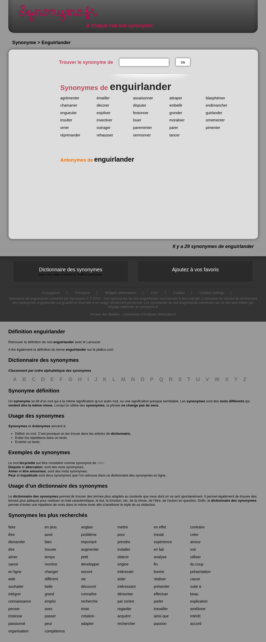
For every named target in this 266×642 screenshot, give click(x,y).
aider (121, 579)
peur (48, 624)
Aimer (13, 471)
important (89, 542)
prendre (123, 542)
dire (11, 549)
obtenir (123, 557)
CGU (154, 293)
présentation (200, 572)
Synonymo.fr (61, 14)
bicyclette (27, 463)
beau (194, 594)
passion (160, 624)
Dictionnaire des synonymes (71, 271)
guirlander (214, 113)
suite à (195, 586)
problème (89, 535)
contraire (197, 527)
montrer (51, 564)
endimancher (216, 105)
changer (51, 572)
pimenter (213, 128)
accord (195, 624)
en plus (51, 527)
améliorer (198, 609)
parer (173, 128)
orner (64, 128)
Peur (12, 475)
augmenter (90, 549)
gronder (175, 113)
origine (123, 564)
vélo (100, 463)
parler (158, 601)
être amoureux (34, 471)
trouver (50, 549)
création (87, 616)
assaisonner (143, 98)
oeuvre (86, 572)
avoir (49, 535)
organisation (18, 631)
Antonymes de (97, 160)
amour (195, 542)
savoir (13, 564)
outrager (103, 128)
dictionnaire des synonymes (35, 496)
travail (159, 535)
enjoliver (103, 113)
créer (194, 535)
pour (121, 535)
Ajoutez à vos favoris (195, 269)
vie (83, 579)
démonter (125, 594)
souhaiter (16, 586)
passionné (16, 624)
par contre (125, 601)
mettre (122, 527)
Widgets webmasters (120, 293)
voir (193, 549)
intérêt (195, 616)
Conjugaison (51, 293)
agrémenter (69, 98)
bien (48, 542)
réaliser (160, 579)
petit (84, 557)
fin (156, 564)
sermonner (142, 135)
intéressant (126, 586)
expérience (163, 542)
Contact (179, 293)
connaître (89, 594)
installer (123, 549)
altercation (34, 467)
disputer (139, 105)
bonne (159, 572)
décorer (103, 105)
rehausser (105, 135)
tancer (174, 135)
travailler (161, 609)
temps (50, 557)
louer (137, 120)
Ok (183, 62)
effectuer (161, 594)
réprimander (70, 135)
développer (90, 564)
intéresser (125, 572)
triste (85, 609)
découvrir (88, 586)
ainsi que (161, 616)
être (11, 535)
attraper (175, 98)
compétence (55, 631)
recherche (89, 601)
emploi (50, 601)
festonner (141, 113)
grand (49, 594)
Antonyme (82, 293)
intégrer (14, 594)
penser (14, 609)
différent (51, 579)
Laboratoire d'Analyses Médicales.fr (149, 314)
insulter (66, 120)
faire (12, 527)
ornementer (215, 120)
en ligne (14, 572)
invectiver (104, 120)
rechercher (126, 624)
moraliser (177, 120)
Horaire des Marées (104, 314)
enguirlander (63, 342)
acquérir (124, 616)
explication (199, 601)
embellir (175, 105)
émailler (103, 98)
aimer (13, 557)
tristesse (15, 616)
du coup (196, 564)
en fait (159, 549)
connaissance (19, 601)
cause (195, 579)
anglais (87, 527)
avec (48, 609)
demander (16, 542)
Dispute (14, 467)
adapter (87, 624)
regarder (124, 609)
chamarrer (68, 105)
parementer (142, 128)
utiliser (195, 557)
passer (50, 616)
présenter (161, 586)
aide (11, 579)
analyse (160, 557)
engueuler (68, 113)
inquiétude (29, 475)
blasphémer (215, 98)
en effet (160, 527)
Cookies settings (212, 293)
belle (48, 586)
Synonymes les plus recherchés (48, 515)
